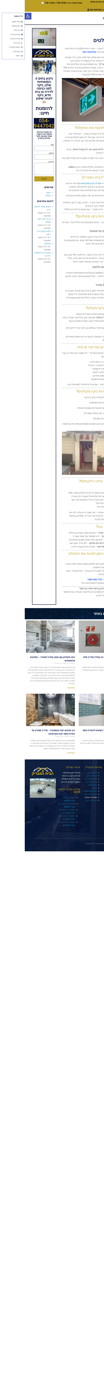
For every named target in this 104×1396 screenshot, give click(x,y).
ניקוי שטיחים (67, 782)
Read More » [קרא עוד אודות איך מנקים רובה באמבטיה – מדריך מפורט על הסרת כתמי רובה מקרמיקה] (46, 753)
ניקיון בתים (67, 772)
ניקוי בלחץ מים (65, 794)
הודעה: (26, 162)
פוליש (23, 196)
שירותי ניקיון (67, 776)
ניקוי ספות (67, 785)
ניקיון (24, 192)
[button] (3, 16)
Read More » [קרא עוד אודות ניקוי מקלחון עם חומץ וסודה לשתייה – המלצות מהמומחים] (46, 688)
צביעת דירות (66, 800)
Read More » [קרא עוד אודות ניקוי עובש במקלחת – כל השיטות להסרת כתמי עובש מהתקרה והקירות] (98, 747)
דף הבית (94, 34)
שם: (27, 145)
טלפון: (26, 153)
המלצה (23, 243)
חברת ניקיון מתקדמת (66, 183)
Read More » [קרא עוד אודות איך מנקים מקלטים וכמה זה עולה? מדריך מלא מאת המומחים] (98, 677)
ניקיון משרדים (66, 779)
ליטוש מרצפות (66, 791)
